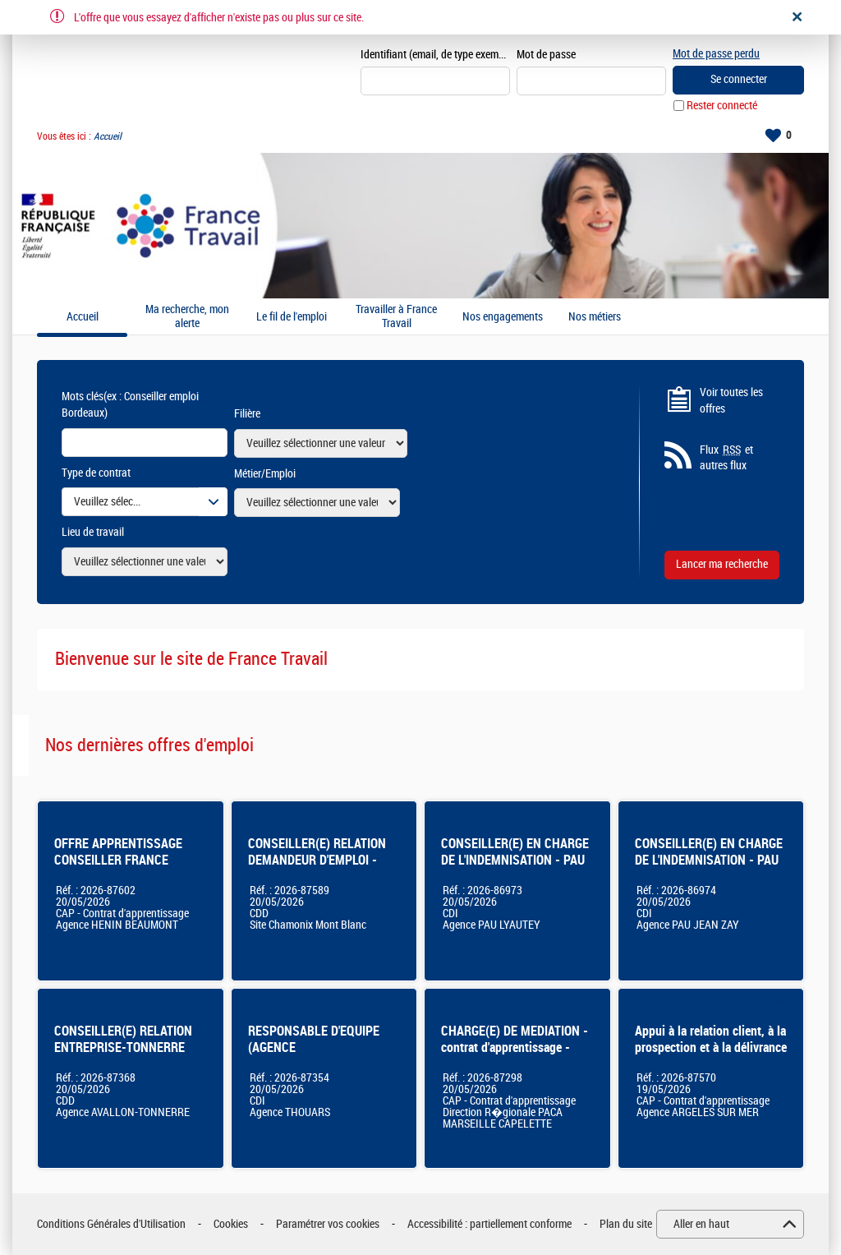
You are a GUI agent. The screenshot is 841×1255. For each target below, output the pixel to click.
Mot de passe (546, 55)
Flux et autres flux (726, 457)
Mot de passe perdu (716, 54)
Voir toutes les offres (731, 400)
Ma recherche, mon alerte (187, 316)
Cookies (231, 1224)
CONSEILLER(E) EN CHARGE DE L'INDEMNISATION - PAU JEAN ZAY (709, 860)
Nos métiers (594, 317)
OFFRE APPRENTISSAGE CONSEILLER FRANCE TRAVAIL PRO (118, 860)
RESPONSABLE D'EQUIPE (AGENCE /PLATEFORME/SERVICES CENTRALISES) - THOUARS (319, 1055)
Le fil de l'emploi (291, 317)
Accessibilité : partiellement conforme (489, 1224)
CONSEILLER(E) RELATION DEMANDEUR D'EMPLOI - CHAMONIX (317, 860)
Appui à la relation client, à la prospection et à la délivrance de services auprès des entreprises (711, 1055)
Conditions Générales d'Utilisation (111, 1224)
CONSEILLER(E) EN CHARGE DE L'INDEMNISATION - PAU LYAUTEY (515, 860)
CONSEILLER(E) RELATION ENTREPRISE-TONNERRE (123, 1039)
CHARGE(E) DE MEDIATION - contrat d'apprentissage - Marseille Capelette (514, 1047)
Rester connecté (722, 106)
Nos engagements (502, 317)
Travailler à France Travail (396, 316)
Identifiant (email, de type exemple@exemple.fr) (435, 55)
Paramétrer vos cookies (327, 1224)
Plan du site (626, 1224)
